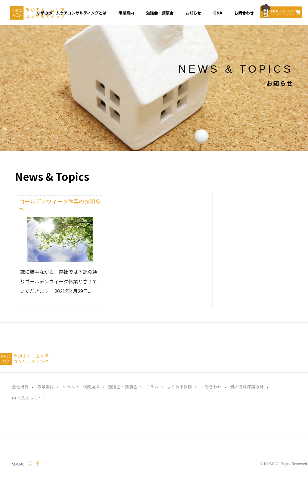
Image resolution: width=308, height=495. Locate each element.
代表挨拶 (91, 386)
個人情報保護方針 (247, 386)
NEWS (68, 386)
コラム (152, 386)
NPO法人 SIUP (26, 398)
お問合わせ (211, 386)
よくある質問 (179, 386)
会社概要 (20, 386)
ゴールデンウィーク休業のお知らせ (59, 205)
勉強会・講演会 (122, 386)
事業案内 (45, 386)
